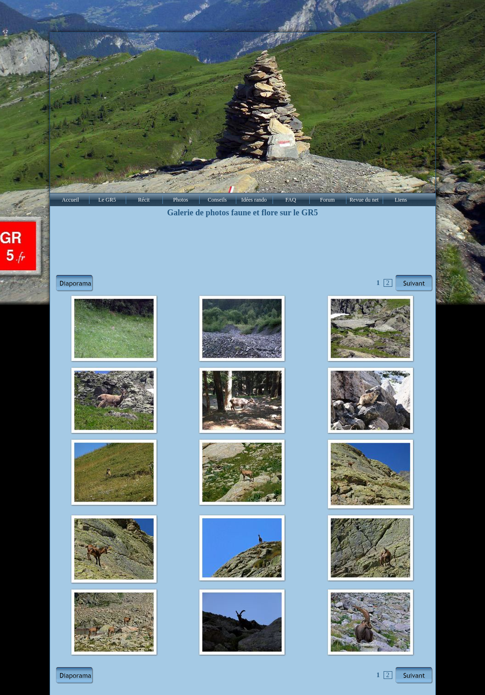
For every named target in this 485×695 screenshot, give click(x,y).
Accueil (70, 200)
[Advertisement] (243, 246)
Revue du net (364, 200)
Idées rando (254, 200)
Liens (401, 200)
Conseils (217, 200)
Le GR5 (107, 200)
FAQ (290, 200)
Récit (144, 200)
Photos (180, 200)
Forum (327, 200)
